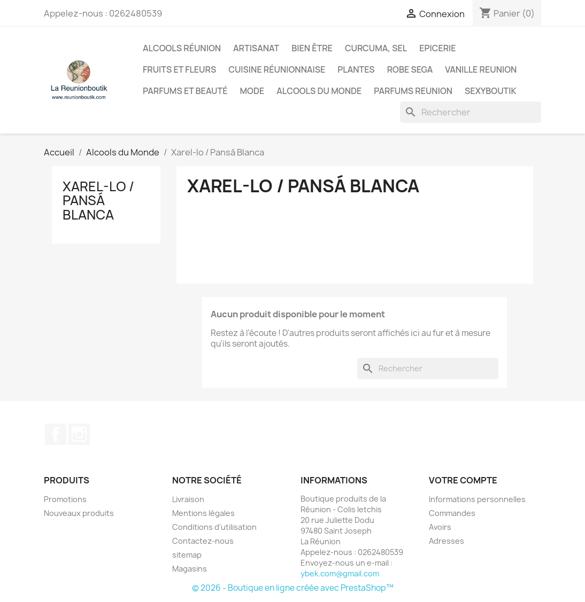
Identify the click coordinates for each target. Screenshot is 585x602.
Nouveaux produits (79, 513)
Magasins (189, 569)
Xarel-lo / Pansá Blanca (98, 200)
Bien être (312, 48)
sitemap (187, 555)
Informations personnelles (477, 499)
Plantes (355, 69)
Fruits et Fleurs (179, 69)
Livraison (188, 499)
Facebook (55, 434)
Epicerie (437, 48)
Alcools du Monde (318, 91)
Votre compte (463, 480)
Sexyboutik (491, 91)
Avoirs (440, 527)
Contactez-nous (203, 541)
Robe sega (410, 69)
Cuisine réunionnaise (276, 69)
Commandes (452, 513)
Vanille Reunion (481, 69)
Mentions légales (203, 513)
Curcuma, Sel (376, 48)
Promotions (65, 499)
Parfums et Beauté (185, 91)
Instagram (79, 434)
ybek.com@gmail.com (340, 573)
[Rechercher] (470, 112)
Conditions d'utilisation (214, 527)
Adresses (446, 541)
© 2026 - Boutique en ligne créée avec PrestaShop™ (293, 587)
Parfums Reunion (413, 91)
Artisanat (256, 48)
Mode (252, 91)
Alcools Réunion (182, 48)
